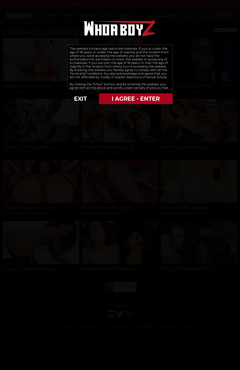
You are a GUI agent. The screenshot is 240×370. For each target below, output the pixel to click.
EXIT (80, 98)
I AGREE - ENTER (136, 98)
